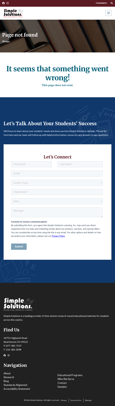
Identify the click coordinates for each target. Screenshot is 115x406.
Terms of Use (75, 400)
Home (6, 41)
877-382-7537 (13, 345)
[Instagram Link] (8, 3)
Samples (62, 386)
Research (9, 377)
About (7, 373)
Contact (62, 382)
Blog (6, 381)
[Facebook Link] (3, 3)
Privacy (64, 400)
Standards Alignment (15, 384)
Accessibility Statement (17, 388)
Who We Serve (66, 379)
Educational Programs (70, 375)
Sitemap (88, 400)
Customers (101, 3)
